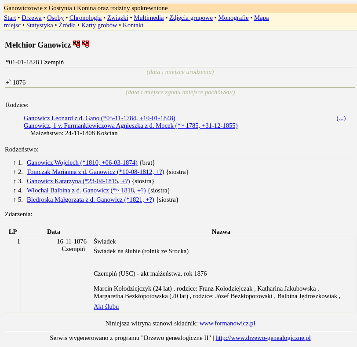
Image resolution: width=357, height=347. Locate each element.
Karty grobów (99, 25)
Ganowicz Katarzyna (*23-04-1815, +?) (78, 181)
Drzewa (32, 17)
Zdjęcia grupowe (191, 17)
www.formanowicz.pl (227, 323)
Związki (117, 17)
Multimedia (149, 17)
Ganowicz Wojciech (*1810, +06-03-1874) (82, 162)
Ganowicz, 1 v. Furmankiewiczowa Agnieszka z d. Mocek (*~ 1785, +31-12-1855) (131, 125)
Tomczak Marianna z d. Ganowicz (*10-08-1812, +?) (95, 171)
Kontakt (133, 25)
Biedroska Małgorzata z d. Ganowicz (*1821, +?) (90, 199)
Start (10, 17)
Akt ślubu (106, 306)
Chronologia (85, 17)
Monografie (233, 17)
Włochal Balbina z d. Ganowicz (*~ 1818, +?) (86, 190)
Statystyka (39, 25)
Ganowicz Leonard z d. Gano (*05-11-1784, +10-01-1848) (99, 118)
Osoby (55, 17)
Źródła (67, 25)
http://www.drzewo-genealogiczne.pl (262, 337)
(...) (341, 118)
